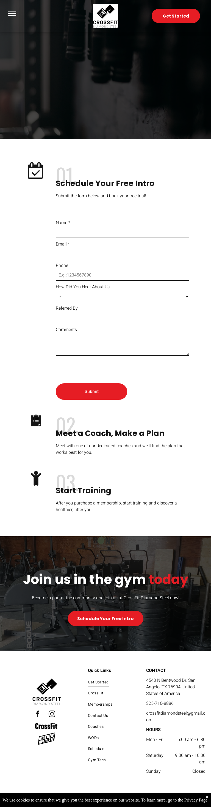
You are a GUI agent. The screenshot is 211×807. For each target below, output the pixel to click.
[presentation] (97, 367)
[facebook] (38, 714)
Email (63, 244)
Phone (62, 265)
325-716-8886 (160, 703)
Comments (66, 329)
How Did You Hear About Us (83, 287)
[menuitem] (112, 682)
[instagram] (52, 714)
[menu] (12, 13)
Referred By (67, 308)
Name (63, 222)
